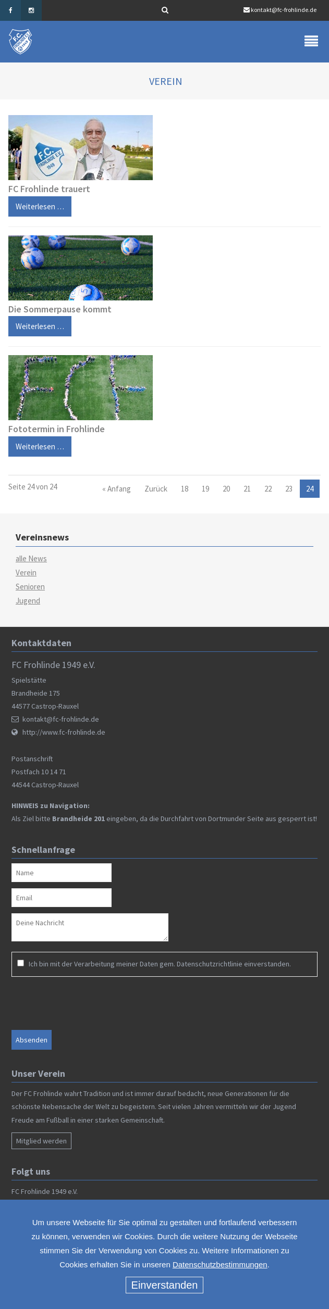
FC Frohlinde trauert (49, 189)
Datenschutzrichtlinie (209, 963)
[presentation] (78, 1003)
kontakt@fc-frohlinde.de (283, 10)
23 (289, 489)
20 (226, 489)
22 (268, 489)
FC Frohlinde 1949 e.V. (44, 1191)
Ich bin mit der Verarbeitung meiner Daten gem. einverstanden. (160, 963)
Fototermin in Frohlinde (56, 429)
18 (184, 489)
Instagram (31, 10)
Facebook (10, 10)
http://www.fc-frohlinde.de (63, 732)
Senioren (30, 586)
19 (205, 489)
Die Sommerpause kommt (60, 309)
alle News (31, 558)
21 (247, 489)
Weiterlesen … (36, 203)
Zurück (155, 489)
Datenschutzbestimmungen (220, 1264)
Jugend (28, 601)
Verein (26, 572)
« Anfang (116, 489)
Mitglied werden (41, 1141)
